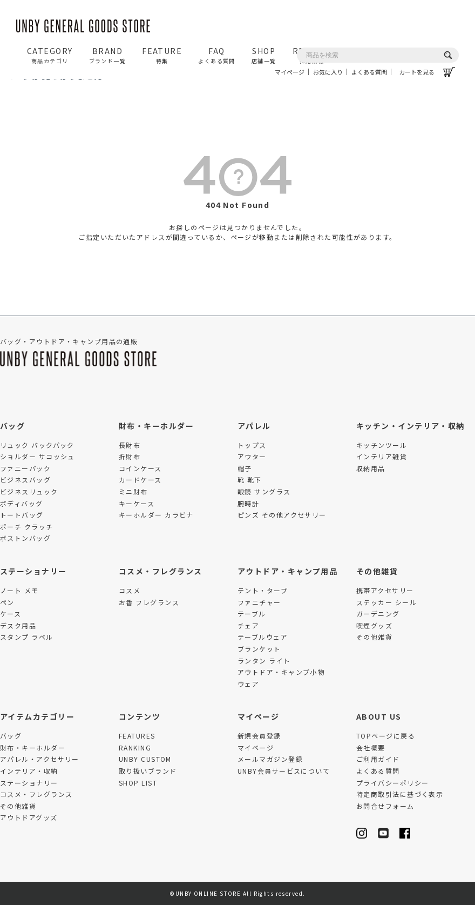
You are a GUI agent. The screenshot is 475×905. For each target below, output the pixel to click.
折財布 (129, 456)
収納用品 (370, 468)
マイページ (289, 72)
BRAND (107, 55)
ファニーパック (25, 468)
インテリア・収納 (29, 770)
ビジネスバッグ (25, 479)
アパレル (254, 425)
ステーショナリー (33, 571)
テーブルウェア (263, 636)
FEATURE (162, 55)
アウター (252, 456)
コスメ (129, 590)
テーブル (252, 613)
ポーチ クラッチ (26, 526)
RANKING (135, 747)
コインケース (140, 468)
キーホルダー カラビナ (156, 514)
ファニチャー (259, 602)
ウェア (248, 683)
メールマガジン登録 (270, 758)
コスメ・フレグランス (160, 571)
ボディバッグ (21, 503)
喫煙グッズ (374, 625)
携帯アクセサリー (385, 590)
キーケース (136, 503)
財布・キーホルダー (156, 425)
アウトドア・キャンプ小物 (281, 671)
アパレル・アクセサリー (39, 758)
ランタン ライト (264, 660)
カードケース (140, 479)
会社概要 (370, 747)
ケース (10, 613)
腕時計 (248, 503)
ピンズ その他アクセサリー (282, 514)
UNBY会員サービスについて (284, 770)
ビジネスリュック (29, 491)
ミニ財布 (133, 491)
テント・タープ (263, 590)
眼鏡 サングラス (264, 491)
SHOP (264, 55)
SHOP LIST (138, 782)
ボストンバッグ (25, 537)
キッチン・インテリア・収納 (410, 425)
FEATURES (137, 735)
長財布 (129, 445)
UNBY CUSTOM (145, 758)
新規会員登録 (259, 735)
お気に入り (328, 72)
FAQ (216, 55)
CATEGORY (50, 55)
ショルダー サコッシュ (37, 456)
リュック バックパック (37, 445)
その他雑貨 (377, 571)
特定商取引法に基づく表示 (399, 794)
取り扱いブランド (148, 770)
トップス (252, 445)
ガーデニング (378, 613)
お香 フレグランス (149, 602)
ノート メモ (19, 590)
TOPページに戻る (385, 735)
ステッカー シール (386, 602)
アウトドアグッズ (29, 817)
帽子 (245, 468)
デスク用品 (18, 625)
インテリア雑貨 (381, 456)
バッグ (12, 425)
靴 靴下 (250, 479)
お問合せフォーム (385, 805)
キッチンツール (381, 445)
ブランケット (259, 648)
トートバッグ (22, 514)
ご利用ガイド (378, 758)
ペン (7, 602)
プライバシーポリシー (392, 782)
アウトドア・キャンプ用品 (287, 571)
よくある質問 (369, 72)
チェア (248, 625)
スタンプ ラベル (26, 636)
